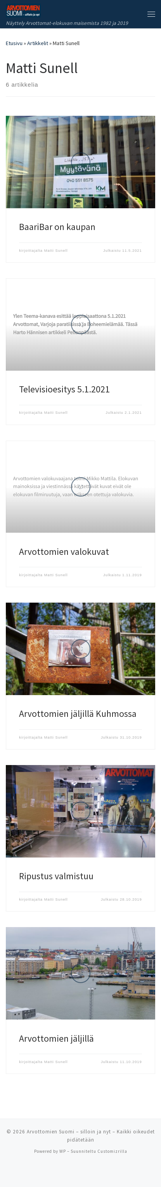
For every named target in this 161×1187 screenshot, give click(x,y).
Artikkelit (37, 43)
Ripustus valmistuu (56, 876)
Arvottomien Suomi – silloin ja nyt (69, 1131)
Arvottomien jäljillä (56, 1038)
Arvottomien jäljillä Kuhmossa (78, 713)
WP (62, 1151)
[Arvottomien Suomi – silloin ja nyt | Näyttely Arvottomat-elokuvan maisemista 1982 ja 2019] (23, 9)
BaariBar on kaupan (57, 226)
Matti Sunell (56, 251)
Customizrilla (112, 1151)
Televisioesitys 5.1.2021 (64, 389)
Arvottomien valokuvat (64, 551)
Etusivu (14, 43)
